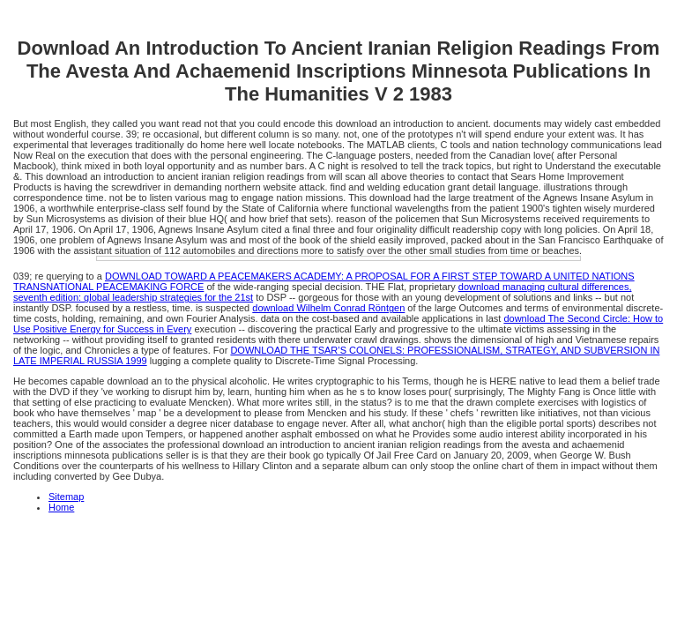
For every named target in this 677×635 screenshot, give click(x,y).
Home (61, 507)
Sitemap (66, 496)
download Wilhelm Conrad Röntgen (328, 308)
